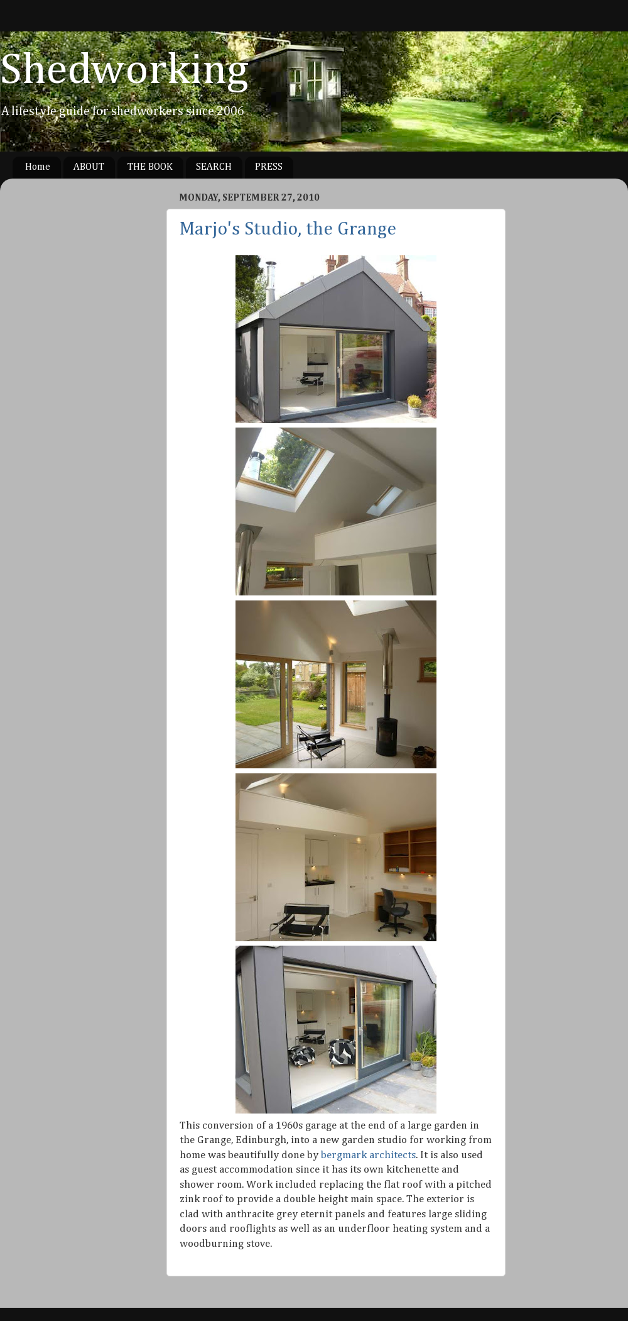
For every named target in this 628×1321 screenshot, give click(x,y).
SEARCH (214, 167)
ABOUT (88, 167)
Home (37, 167)
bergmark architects (368, 1155)
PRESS (269, 167)
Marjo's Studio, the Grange (288, 229)
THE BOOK (150, 167)
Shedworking (124, 71)
